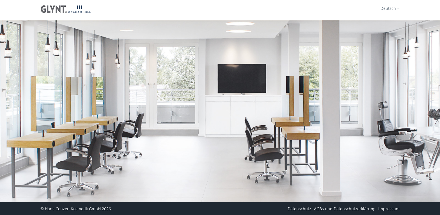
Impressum (389, 208)
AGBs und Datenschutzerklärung (344, 208)
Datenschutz (299, 208)
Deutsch (390, 8)
